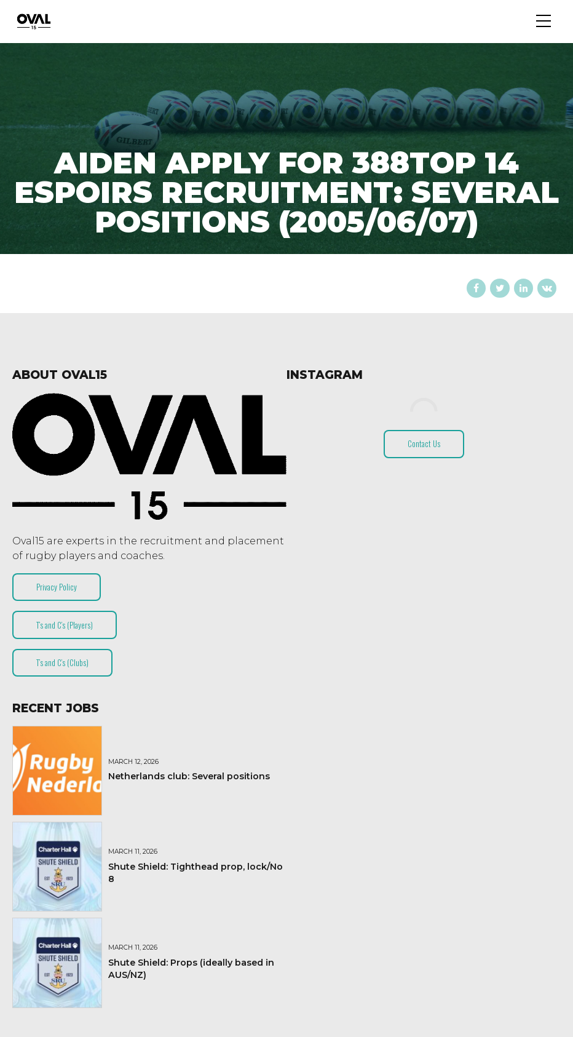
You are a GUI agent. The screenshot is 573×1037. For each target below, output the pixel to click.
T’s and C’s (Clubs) (62, 662)
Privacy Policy (56, 587)
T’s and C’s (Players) (64, 625)
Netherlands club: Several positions (189, 776)
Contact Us (424, 443)
